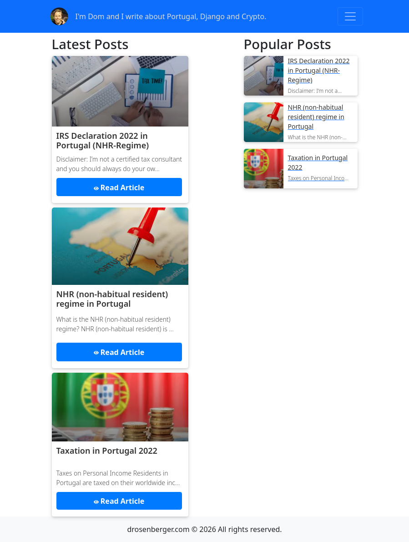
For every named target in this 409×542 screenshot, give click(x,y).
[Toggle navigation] (350, 16)
